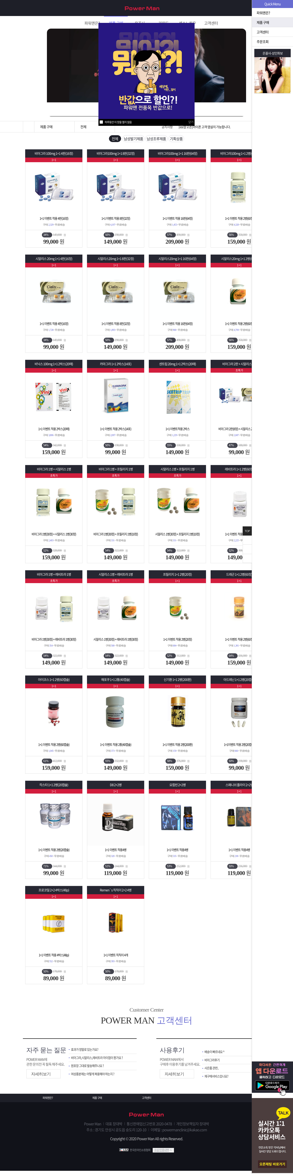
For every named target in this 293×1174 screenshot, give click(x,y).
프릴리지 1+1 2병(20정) (177, 577)
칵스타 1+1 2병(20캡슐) (54, 787)
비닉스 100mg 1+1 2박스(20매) (54, 366)
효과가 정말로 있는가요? (87, 1052)
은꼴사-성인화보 (273, 53)
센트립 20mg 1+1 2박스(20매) (177, 366)
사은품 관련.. (212, 1071)
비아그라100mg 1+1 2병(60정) (239, 156)
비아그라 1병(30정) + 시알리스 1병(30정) (54, 536)
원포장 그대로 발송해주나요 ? (90, 1069)
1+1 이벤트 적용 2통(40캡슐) (115, 746)
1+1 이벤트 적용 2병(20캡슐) (54, 852)
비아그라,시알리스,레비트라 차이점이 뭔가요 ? (100, 1060)
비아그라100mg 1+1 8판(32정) (116, 156)
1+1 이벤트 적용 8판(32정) (115, 220)
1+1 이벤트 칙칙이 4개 (116, 957)
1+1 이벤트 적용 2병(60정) (239, 220)
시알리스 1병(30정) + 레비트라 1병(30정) (116, 641)
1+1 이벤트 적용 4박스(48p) (53, 957)
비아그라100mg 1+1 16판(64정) (177, 156)
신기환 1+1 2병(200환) (177, 682)
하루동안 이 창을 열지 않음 (118, 122)
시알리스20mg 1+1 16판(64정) (177, 261)
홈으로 (28, 126)
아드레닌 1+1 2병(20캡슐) (239, 682)
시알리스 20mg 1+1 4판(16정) (54, 261)
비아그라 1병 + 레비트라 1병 (54, 577)
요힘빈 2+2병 (177, 787)
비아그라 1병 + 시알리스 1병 (54, 471)
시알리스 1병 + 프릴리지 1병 (177, 471)
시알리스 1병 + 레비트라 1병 (115, 577)
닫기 (190, 122)
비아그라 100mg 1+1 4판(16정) (54, 156)
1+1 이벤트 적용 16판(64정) (177, 220)
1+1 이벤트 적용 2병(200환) (177, 746)
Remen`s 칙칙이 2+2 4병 (115, 892)
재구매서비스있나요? (218, 1080)
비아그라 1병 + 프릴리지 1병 (115, 471)
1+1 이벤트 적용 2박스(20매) (54, 431)
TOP (247, 531)
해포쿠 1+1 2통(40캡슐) (116, 682)
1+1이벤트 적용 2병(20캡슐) (239, 746)
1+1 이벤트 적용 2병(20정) (177, 641)
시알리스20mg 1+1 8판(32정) (116, 261)
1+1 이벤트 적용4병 (116, 852)
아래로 (247, 558)
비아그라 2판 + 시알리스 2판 (239, 366)
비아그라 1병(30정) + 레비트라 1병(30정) (54, 641)
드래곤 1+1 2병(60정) (239, 577)
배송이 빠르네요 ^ (216, 1054)
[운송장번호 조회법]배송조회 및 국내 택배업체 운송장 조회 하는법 (218, 126)
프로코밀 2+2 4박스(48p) (54, 892)
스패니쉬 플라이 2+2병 (239, 787)
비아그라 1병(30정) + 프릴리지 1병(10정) (116, 536)
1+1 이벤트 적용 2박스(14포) (115, 431)
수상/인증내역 (161, 1153)
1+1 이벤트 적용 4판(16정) (54, 220)
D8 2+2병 (115, 787)
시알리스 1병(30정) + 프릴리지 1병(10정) (177, 536)
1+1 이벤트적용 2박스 (177, 431)
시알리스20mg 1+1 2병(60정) (239, 261)
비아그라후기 (213, 1063)
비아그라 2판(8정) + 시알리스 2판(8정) (239, 431)
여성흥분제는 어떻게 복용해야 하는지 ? (96, 1078)
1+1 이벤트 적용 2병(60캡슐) (54, 746)
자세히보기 (41, 1076)
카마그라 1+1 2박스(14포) (115, 366)
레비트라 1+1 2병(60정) (239, 471)
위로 (247, 549)
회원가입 (244, 8)
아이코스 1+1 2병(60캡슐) (54, 682)
